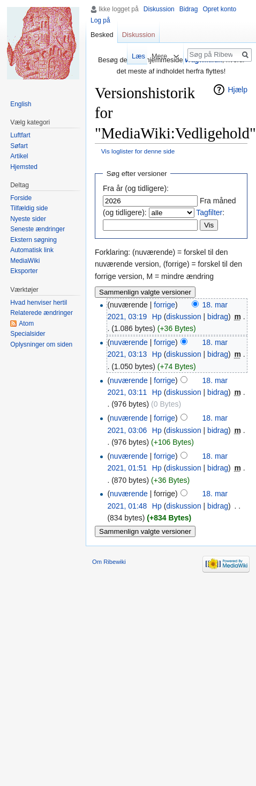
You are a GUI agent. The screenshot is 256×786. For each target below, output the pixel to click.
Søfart (19, 146)
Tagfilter (209, 212)
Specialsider (27, 333)
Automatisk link (32, 250)
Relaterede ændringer (41, 313)
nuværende (129, 342)
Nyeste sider (28, 219)
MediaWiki (25, 261)
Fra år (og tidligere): (136, 188)
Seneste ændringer (37, 229)
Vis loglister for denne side (138, 151)
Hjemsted (23, 167)
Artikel (19, 156)
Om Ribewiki (109, 562)
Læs (133, 56)
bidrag (217, 316)
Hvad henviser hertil (38, 302)
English (20, 104)
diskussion (183, 316)
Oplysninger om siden (41, 344)
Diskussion (159, 9)
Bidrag (188, 9)
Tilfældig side (29, 208)
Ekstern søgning (33, 240)
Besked (102, 35)
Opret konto (219, 9)
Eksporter (23, 271)
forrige (164, 304)
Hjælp (237, 89)
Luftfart (20, 135)
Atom (26, 323)
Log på (100, 20)
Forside (21, 198)
